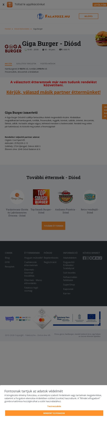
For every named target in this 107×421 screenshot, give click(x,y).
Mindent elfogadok (54, 413)
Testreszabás (54, 406)
